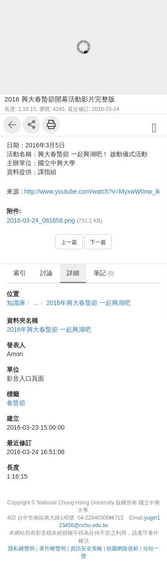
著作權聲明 (52, 548)
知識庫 (16, 302)
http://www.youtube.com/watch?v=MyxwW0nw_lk (92, 191)
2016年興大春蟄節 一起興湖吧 (88, 302)
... (36, 302)
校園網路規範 (122, 548)
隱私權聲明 (21, 548)
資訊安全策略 (86, 548)
